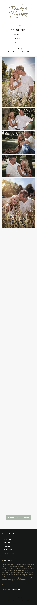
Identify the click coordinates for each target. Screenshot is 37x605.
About (18, 38)
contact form (15, 589)
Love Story (8, 539)
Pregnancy (8, 550)
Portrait (7, 546)
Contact (18, 43)
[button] (18, 517)
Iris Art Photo (9, 553)
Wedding (7, 543)
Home (18, 25)
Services (17, 34)
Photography (17, 30)
